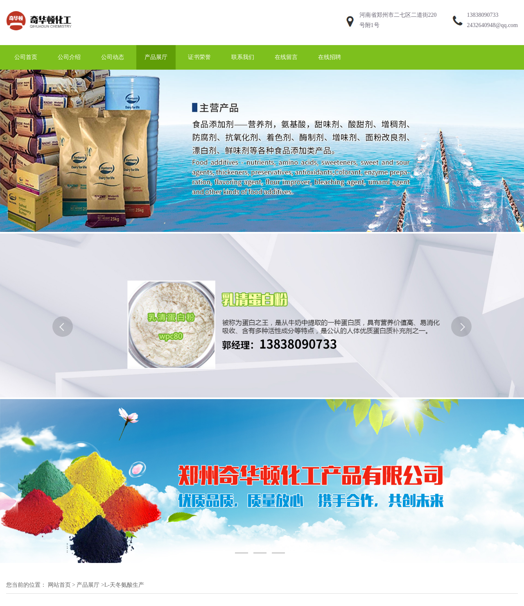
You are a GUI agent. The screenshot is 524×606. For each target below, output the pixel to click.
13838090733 (483, 15)
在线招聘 (329, 57)
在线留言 (286, 57)
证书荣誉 (199, 57)
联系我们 (242, 57)
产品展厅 (156, 57)
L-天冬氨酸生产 (124, 585)
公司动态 (112, 57)
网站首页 (59, 585)
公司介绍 (69, 57)
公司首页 (25, 57)
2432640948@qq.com (492, 25)
